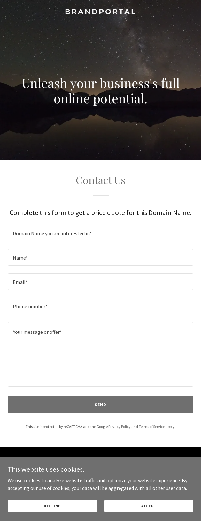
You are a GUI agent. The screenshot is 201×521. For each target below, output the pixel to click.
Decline (52, 505)
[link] (100, 12)
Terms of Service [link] (152, 426)
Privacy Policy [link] (119, 426)
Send (100, 404)
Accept (149, 505)
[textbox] (100, 233)
